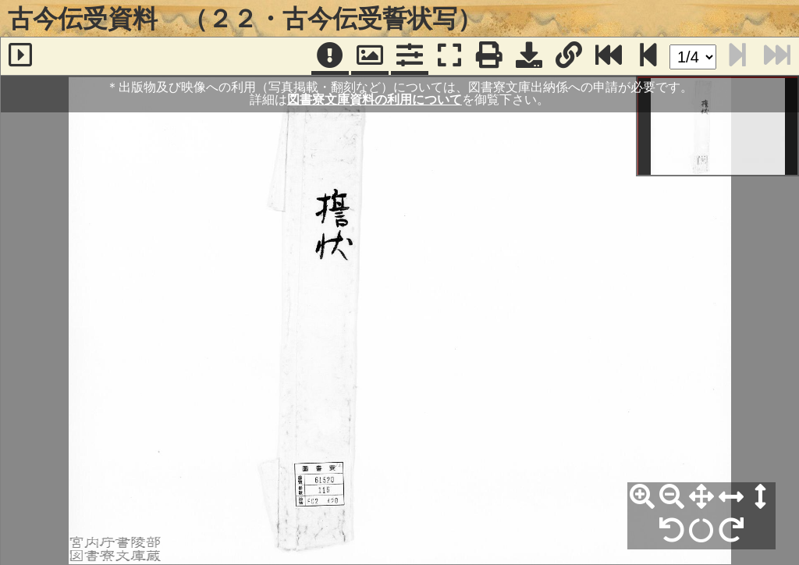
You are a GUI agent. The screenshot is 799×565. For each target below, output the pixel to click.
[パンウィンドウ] (370, 56)
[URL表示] (569, 56)
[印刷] (489, 56)
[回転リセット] (701, 530)
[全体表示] (701, 497)
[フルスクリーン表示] (449, 56)
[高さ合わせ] (761, 497)
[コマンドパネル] (409, 56)
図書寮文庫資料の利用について (374, 99)
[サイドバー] (20, 56)
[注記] (330, 56)
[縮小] (672, 497)
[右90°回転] (731, 530)
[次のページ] (648, 56)
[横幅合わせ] (731, 497)
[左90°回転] (672, 530)
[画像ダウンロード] (529, 56)
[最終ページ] (608, 56)
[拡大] (642, 497)
